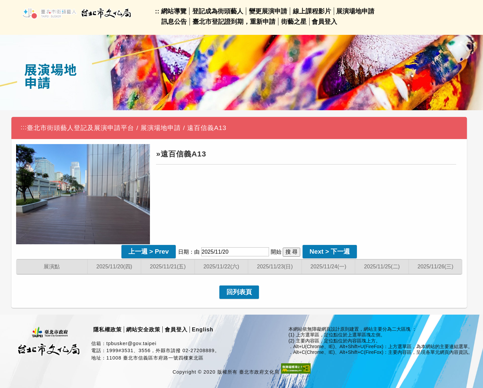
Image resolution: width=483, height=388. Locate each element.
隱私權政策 (107, 329)
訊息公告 (174, 21)
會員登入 (324, 21)
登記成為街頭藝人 (217, 11)
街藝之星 (294, 21)
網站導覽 (173, 11)
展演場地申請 (355, 11)
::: (23, 127)
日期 (183, 252)
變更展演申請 (268, 11)
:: (157, 11)
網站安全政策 (143, 329)
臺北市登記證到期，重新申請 (234, 21)
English (202, 329)
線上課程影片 (312, 11)
